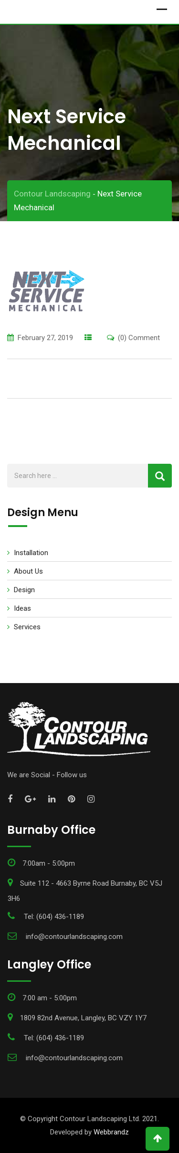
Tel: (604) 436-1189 (54, 916)
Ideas (22, 608)
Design (24, 590)
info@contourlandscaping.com (74, 936)
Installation (31, 552)
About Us (28, 571)
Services (27, 627)
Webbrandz (111, 1132)
